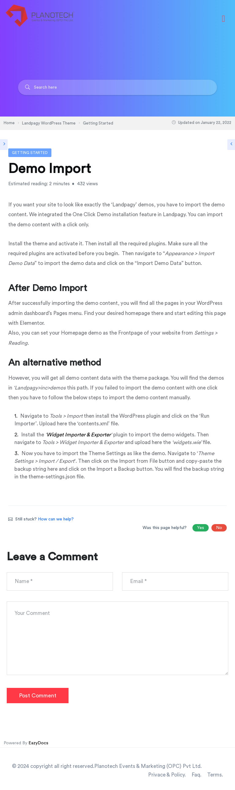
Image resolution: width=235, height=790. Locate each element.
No (219, 528)
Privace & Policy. (167, 774)
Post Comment (37, 695)
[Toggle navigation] (224, 19)
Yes (200, 528)
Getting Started (30, 153)
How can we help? (56, 519)
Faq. (196, 774)
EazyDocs (38, 743)
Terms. (215, 774)
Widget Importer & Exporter (79, 434)
